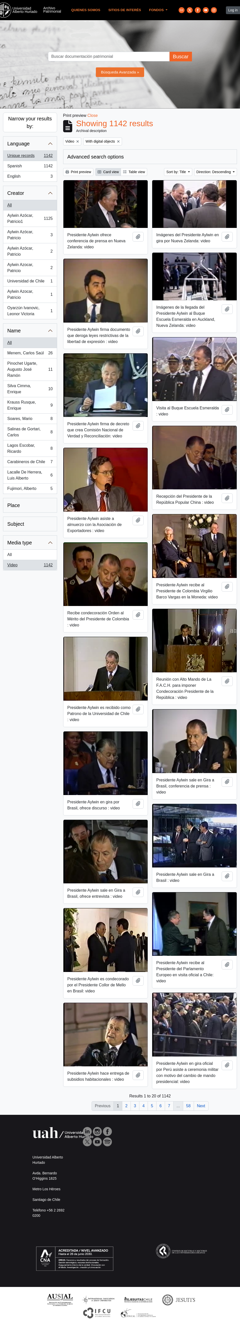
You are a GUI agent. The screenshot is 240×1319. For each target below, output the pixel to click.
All (9, 205)
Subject (15, 524)
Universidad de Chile (30, 282)
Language (18, 143)
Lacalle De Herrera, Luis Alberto (30, 475)
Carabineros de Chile (30, 463)
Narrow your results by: (30, 122)
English (30, 177)
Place (13, 505)
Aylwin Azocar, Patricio (30, 267)
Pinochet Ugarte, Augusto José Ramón (30, 369)
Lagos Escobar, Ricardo (30, 448)
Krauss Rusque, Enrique (30, 405)
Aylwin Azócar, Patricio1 (30, 218)
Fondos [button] (157, 10)
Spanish (30, 167)
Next (201, 1106)
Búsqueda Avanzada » (120, 72)
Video (30, 566)
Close (92, 115)
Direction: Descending (214, 172)
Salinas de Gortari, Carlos (30, 432)
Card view (108, 172)
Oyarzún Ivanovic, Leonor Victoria (30, 311)
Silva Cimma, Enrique (30, 389)
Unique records (30, 157)
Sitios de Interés (124, 10)
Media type (19, 542)
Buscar (180, 56)
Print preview (78, 172)
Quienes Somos (85, 10)
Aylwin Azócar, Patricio (30, 235)
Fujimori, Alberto (30, 490)
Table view (134, 172)
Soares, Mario (30, 420)
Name (14, 330)
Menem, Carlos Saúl (30, 354)
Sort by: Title (176, 172)
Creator (15, 193)
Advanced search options (95, 157)
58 (188, 1106)
